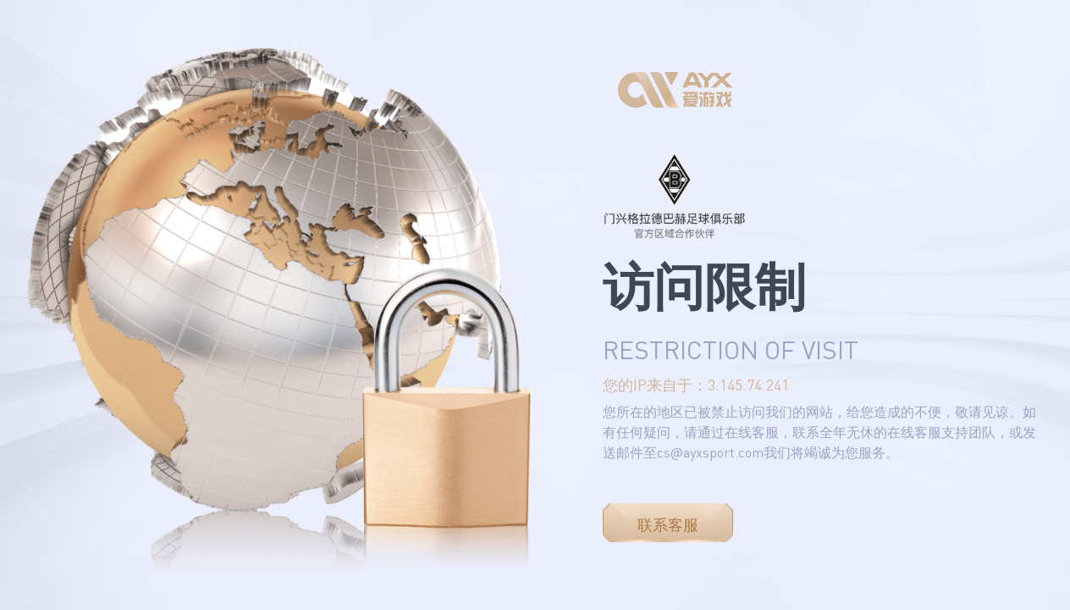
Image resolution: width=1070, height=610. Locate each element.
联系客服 (667, 524)
